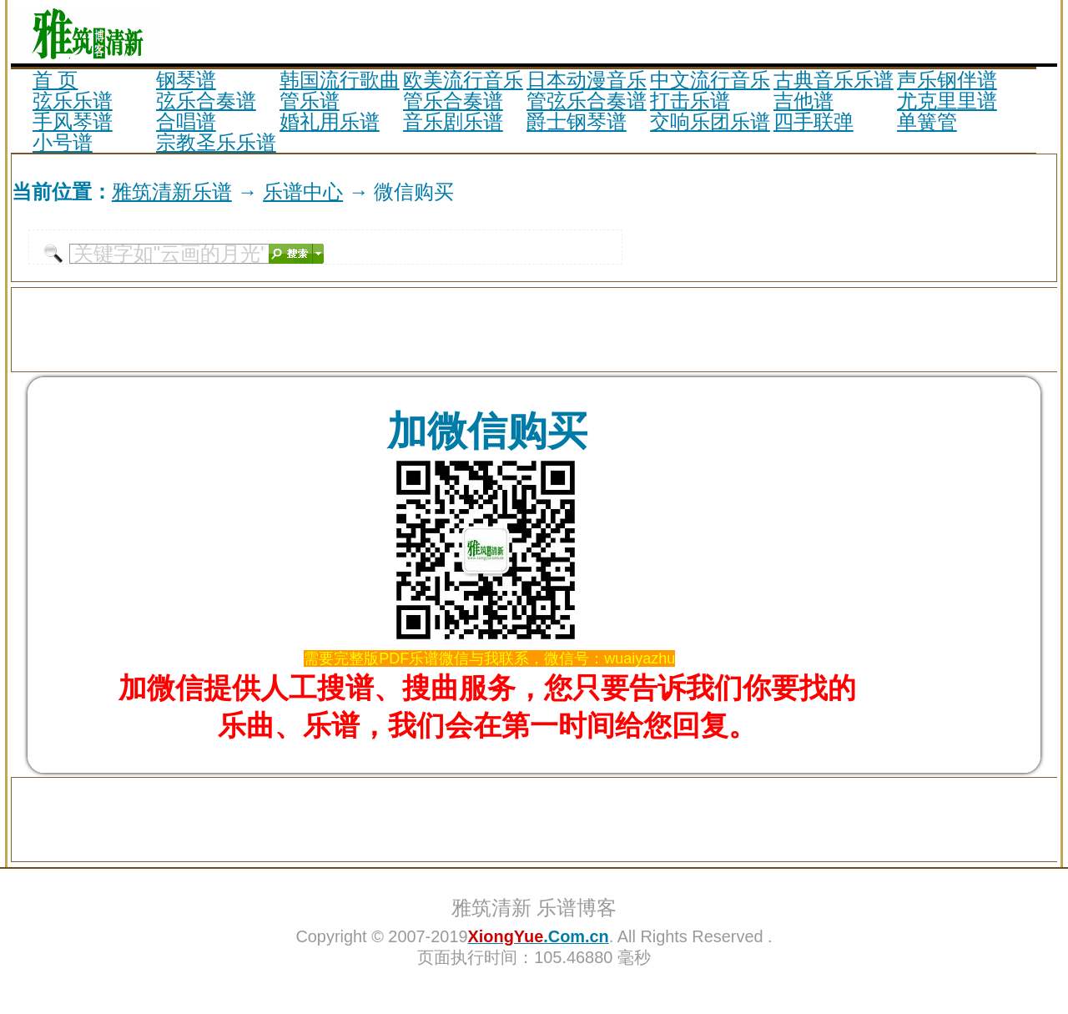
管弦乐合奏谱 (586, 100)
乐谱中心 (303, 191)
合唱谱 (186, 121)
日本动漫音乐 (586, 79)
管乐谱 (310, 100)
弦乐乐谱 (73, 100)
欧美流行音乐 (463, 79)
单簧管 (927, 121)
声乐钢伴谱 (947, 79)
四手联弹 (813, 121)
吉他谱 (803, 100)
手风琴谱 (73, 121)
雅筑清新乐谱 (172, 191)
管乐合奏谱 (453, 100)
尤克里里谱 (947, 100)
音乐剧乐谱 (453, 121)
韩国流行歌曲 (340, 79)
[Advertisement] (862, 32)
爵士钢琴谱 (576, 121)
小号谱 (63, 142)
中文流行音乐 (710, 79)
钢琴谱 (186, 79)
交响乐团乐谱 (710, 121)
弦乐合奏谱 (206, 100)
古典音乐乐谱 (833, 79)
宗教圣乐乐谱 (216, 142)
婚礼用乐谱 (330, 121)
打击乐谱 (690, 100)
